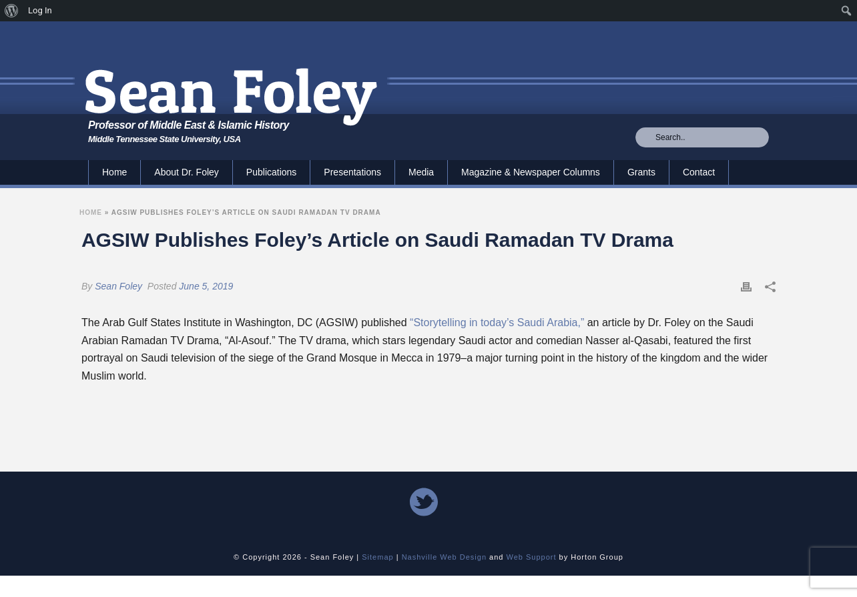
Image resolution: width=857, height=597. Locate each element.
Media (421, 172)
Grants (641, 172)
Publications (271, 172)
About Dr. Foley (186, 172)
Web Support (532, 557)
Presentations (352, 172)
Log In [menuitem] (40, 10)
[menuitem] (11, 10)
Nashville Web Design (444, 557)
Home (114, 172)
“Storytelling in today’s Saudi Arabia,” (497, 322)
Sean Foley (118, 286)
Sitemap (377, 557)
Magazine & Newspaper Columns (530, 172)
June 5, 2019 (206, 286)
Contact (699, 172)
